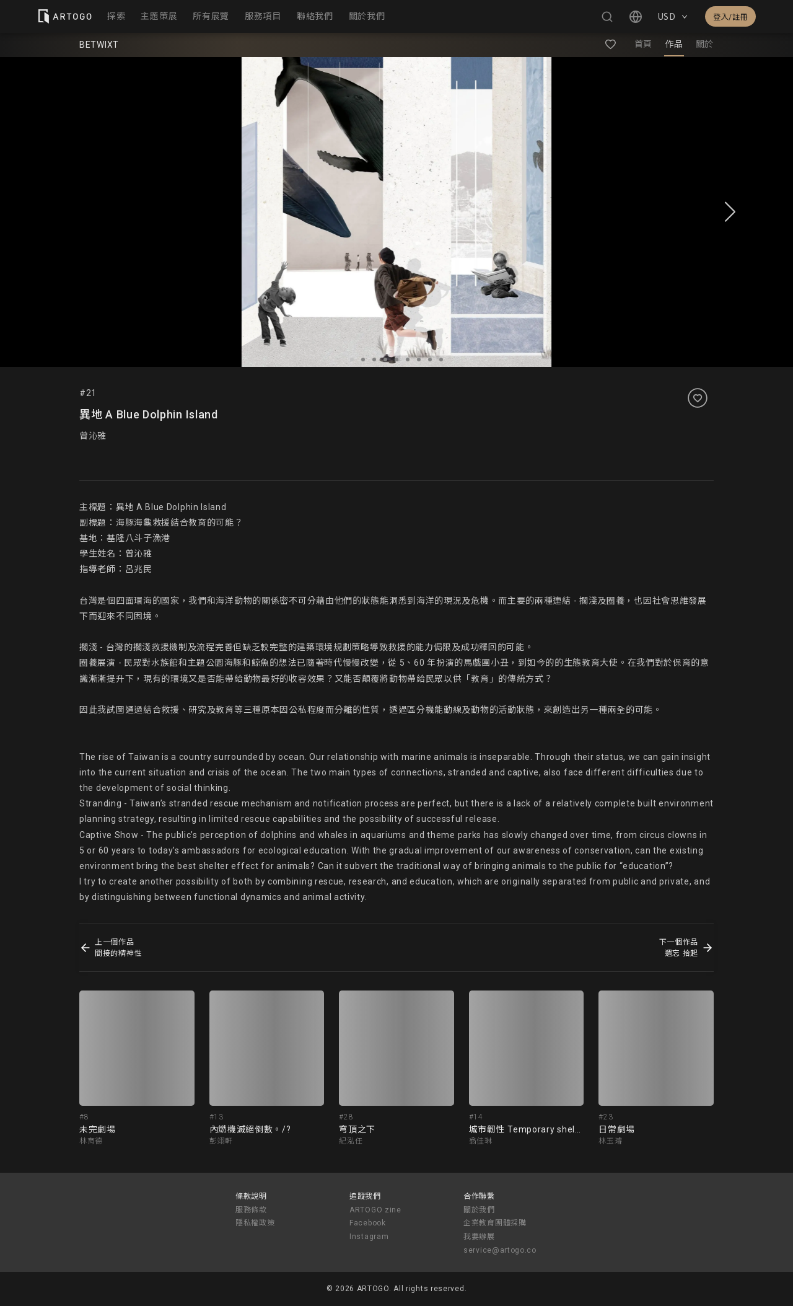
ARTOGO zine (375, 1210)
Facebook (367, 1223)
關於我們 (479, 1210)
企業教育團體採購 (495, 1223)
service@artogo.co (500, 1250)
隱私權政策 (255, 1223)
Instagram (368, 1236)
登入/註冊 (730, 17)
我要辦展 (479, 1236)
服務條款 (251, 1210)
